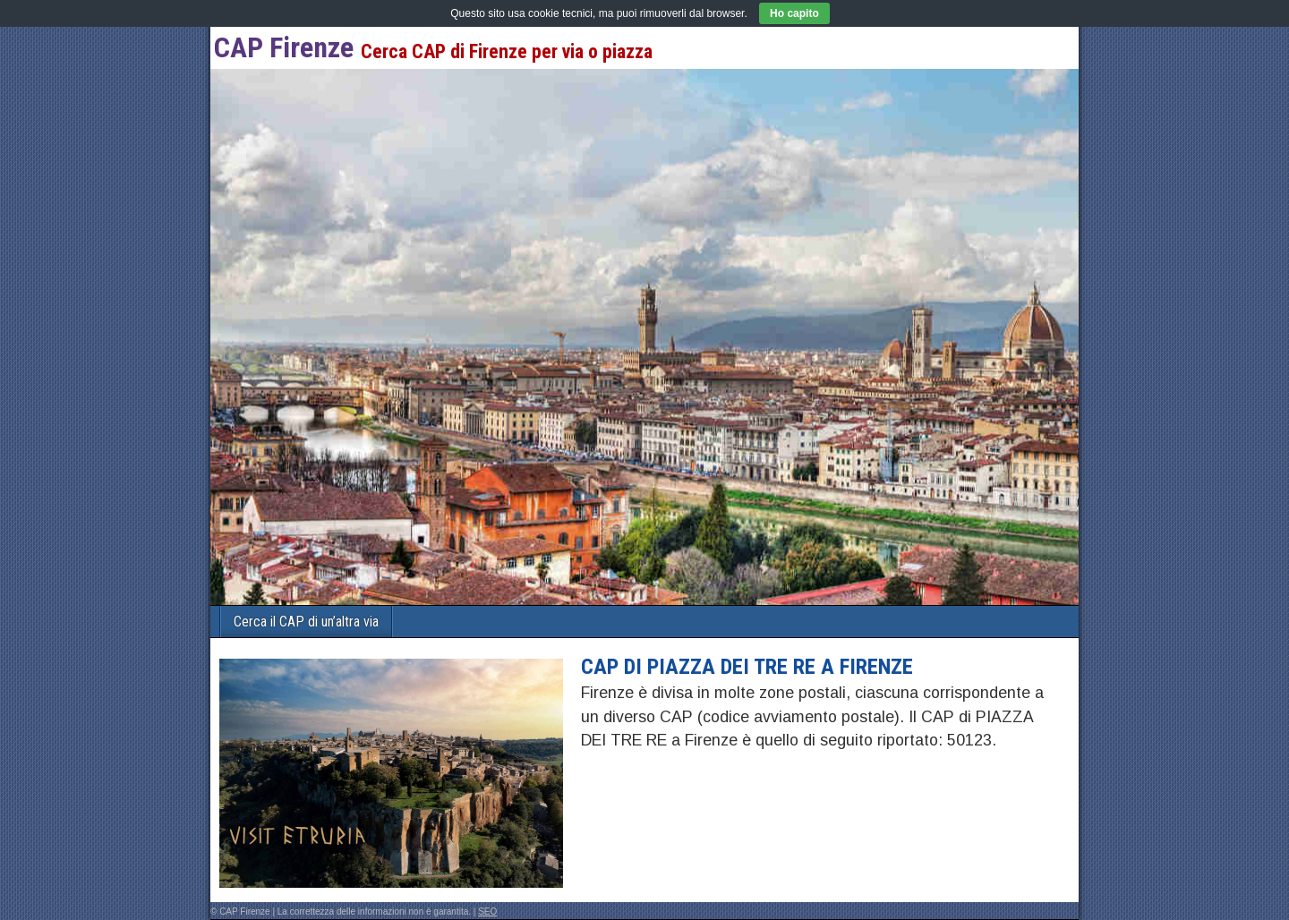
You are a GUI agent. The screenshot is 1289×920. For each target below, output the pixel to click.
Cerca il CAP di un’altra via (306, 621)
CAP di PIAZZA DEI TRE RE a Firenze (747, 666)
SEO (487, 911)
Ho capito (794, 13)
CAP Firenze (284, 47)
